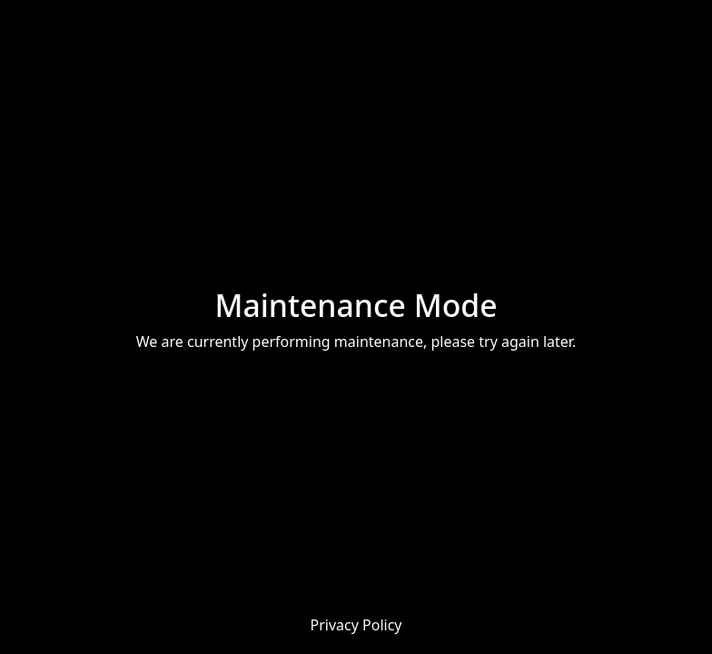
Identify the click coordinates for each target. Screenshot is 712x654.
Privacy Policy (356, 625)
